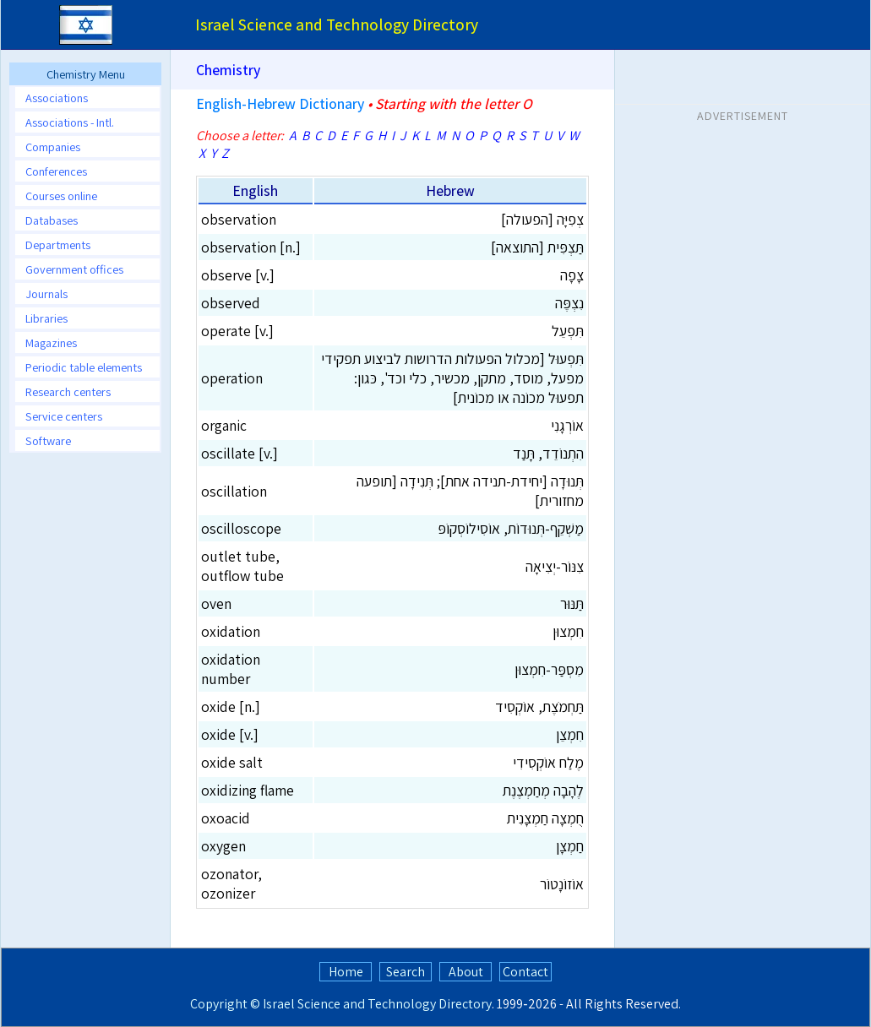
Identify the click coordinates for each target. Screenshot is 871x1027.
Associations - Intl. (69, 122)
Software (48, 440)
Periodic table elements (83, 367)
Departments (57, 244)
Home (346, 972)
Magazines (51, 342)
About (466, 972)
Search (405, 972)
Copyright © (225, 1004)
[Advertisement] (742, 235)
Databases (51, 220)
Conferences (56, 171)
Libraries (46, 318)
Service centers (63, 416)
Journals (46, 293)
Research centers (68, 391)
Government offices (74, 269)
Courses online (61, 195)
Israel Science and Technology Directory (377, 1004)
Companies (52, 147)
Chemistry (228, 69)
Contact (525, 972)
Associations (56, 98)
